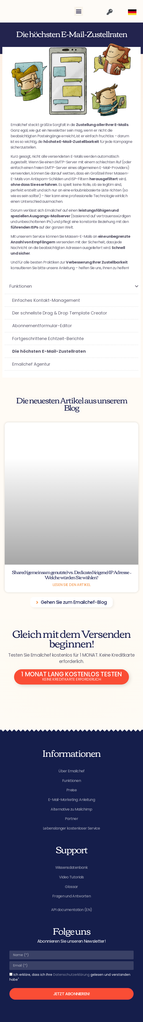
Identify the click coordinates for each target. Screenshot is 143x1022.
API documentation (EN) (71, 909)
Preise (71, 790)
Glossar (71, 886)
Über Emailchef (71, 771)
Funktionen (71, 780)
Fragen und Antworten (71, 896)
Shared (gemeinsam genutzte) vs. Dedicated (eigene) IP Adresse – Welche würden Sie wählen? (71, 574)
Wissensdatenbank (71, 867)
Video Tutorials (71, 877)
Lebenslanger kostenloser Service (71, 828)
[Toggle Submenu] (130, 286)
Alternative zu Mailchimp (71, 809)
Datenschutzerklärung (71, 974)
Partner (71, 818)
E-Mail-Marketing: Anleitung (71, 799)
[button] (78, 11)
